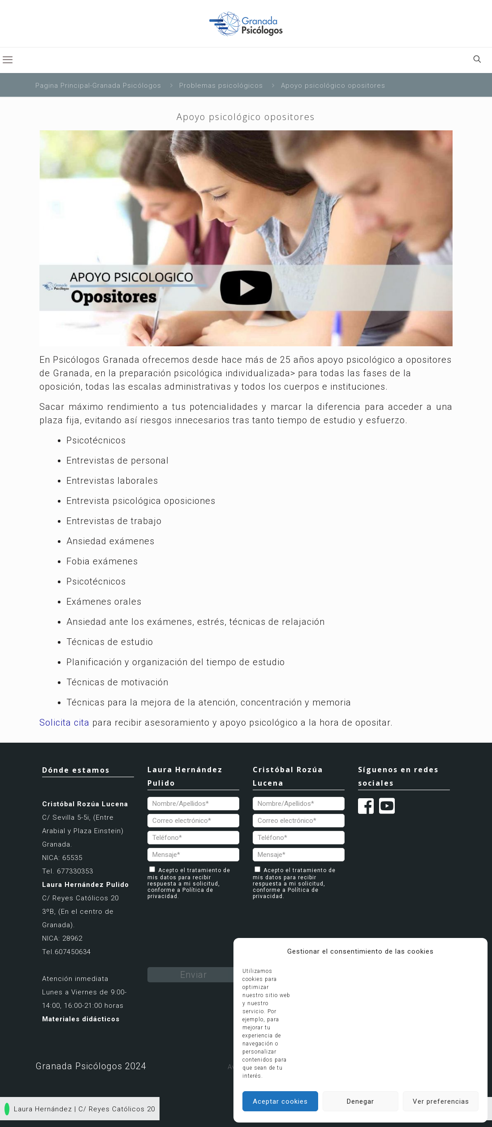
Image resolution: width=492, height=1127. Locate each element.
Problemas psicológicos (221, 86)
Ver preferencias (441, 1101)
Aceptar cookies (280, 1101)
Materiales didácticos (81, 1019)
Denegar (360, 1101)
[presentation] (215, 921)
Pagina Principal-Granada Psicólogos (98, 86)
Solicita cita (64, 722)
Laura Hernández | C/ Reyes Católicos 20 (79, 1109)
